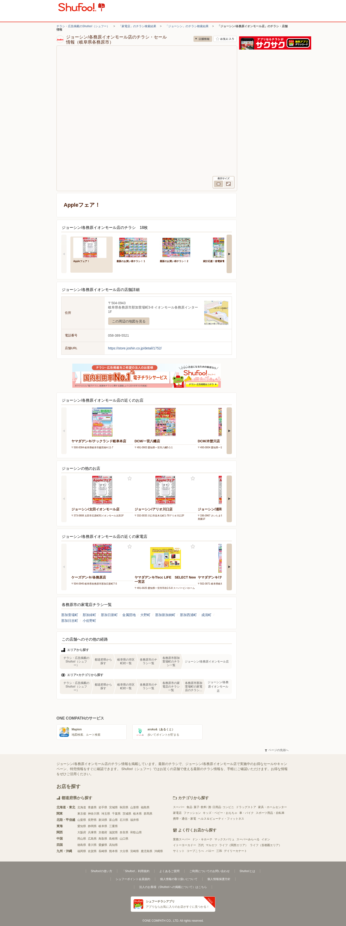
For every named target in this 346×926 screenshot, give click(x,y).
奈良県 (124, 832)
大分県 (124, 851)
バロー (210, 851)
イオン (265, 839)
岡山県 (81, 838)
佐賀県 (92, 851)
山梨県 (81, 820)
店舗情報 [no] (202, 39)
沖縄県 (158, 851)
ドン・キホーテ (202, 839)
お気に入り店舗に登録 (225, 39)
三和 (219, 851)
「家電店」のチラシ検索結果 (137, 26)
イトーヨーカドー (184, 845)
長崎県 (103, 851)
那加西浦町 (188, 615)
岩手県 (103, 807)
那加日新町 (109, 615)
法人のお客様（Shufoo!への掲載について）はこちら (173, 887)
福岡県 (81, 851)
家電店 (177, 813)
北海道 (81, 807)
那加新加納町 (165, 615)
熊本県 (113, 851)
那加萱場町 (69, 615)
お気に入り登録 (130, 479)
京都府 (103, 832)
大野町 (145, 615)
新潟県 (103, 820)
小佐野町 (89, 621)
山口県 (124, 838)
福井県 (134, 820)
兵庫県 (92, 832)
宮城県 (113, 807)
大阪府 (81, 832)
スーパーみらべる (248, 839)
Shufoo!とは (247, 871)
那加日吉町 (69, 621)
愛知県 (81, 826)
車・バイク (246, 813)
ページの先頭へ (277, 750)
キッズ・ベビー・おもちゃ (220, 813)
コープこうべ (195, 851)
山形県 (134, 807)
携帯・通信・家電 (184, 818)
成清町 (206, 615)
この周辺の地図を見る (129, 321)
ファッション (192, 813)
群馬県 (148, 813)
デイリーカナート (235, 851)
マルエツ (211, 845)
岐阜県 (103, 826)
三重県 (113, 826)
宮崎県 (134, 851)
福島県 (145, 807)
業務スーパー (181, 839)
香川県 (92, 845)
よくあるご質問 (169, 871)
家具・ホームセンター (272, 807)
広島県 (92, 838)
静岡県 (92, 826)
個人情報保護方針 (218, 879)
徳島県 (81, 845)
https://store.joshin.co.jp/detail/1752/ (135, 348)
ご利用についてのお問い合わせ (209, 871)
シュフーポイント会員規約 (133, 879)
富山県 (113, 820)
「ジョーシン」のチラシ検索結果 (187, 26)
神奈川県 (93, 813)
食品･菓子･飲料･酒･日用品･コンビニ (210, 807)
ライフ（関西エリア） (233, 845)
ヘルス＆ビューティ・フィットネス (221, 818)
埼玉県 (105, 813)
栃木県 (137, 813)
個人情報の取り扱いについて (179, 879)
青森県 (92, 807)
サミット (179, 851)
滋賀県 (113, 832)
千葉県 (116, 813)
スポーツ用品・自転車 (270, 813)
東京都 (81, 813)
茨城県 (127, 813)
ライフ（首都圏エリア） (266, 845)
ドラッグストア (246, 807)
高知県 (113, 845)
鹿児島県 (146, 851)
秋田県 (124, 807)
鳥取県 (103, 838)
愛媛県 (103, 845)
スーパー (179, 807)
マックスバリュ (224, 839)
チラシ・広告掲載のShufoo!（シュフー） (83, 26)
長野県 (92, 820)
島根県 (113, 838)
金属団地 (129, 615)
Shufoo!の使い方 (101, 871)
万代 (201, 845)
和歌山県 (136, 832)
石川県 (124, 820)
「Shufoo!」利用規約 (135, 871)
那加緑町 (89, 615)
